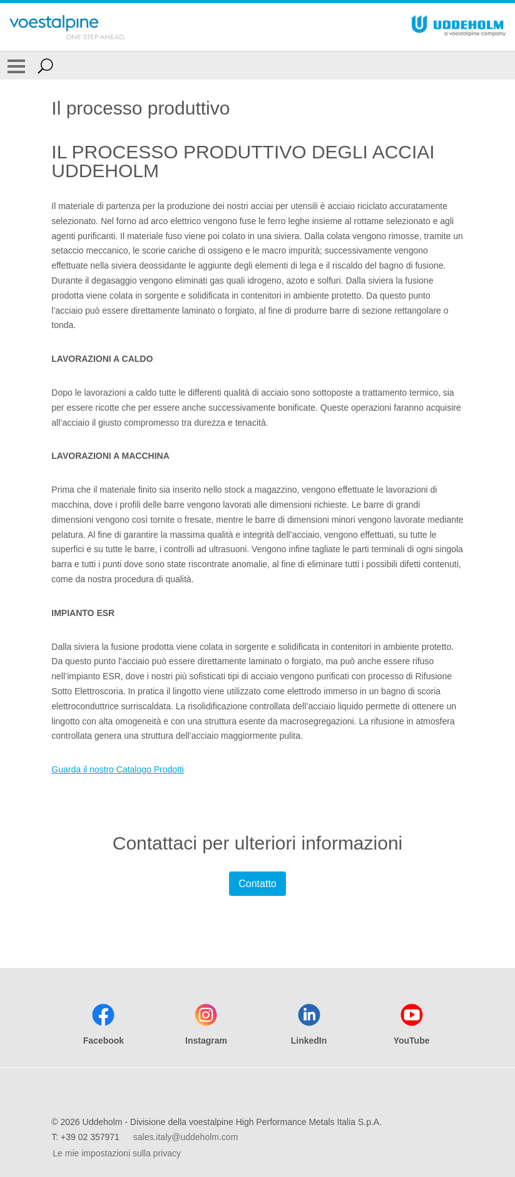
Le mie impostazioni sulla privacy (117, 1153)
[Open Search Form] (45, 66)
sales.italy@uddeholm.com (185, 1137)
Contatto (257, 883)
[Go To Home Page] (67, 27)
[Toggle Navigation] (16, 66)
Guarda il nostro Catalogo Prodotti (117, 769)
